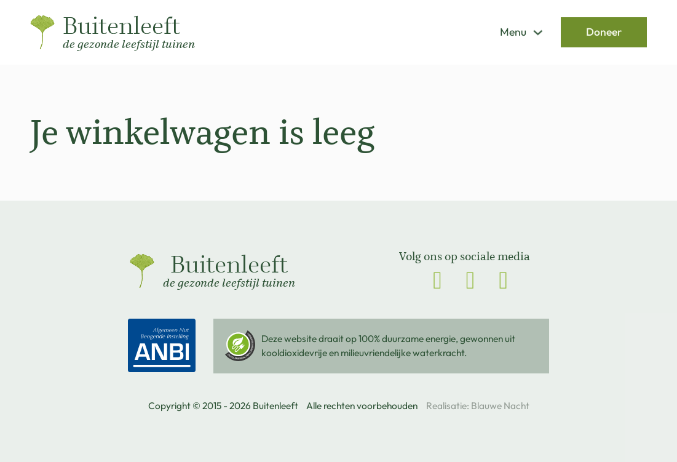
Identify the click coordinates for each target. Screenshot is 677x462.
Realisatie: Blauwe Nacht (477, 406)
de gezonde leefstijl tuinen (129, 45)
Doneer (604, 32)
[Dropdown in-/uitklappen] (537, 32)
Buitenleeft (121, 26)
